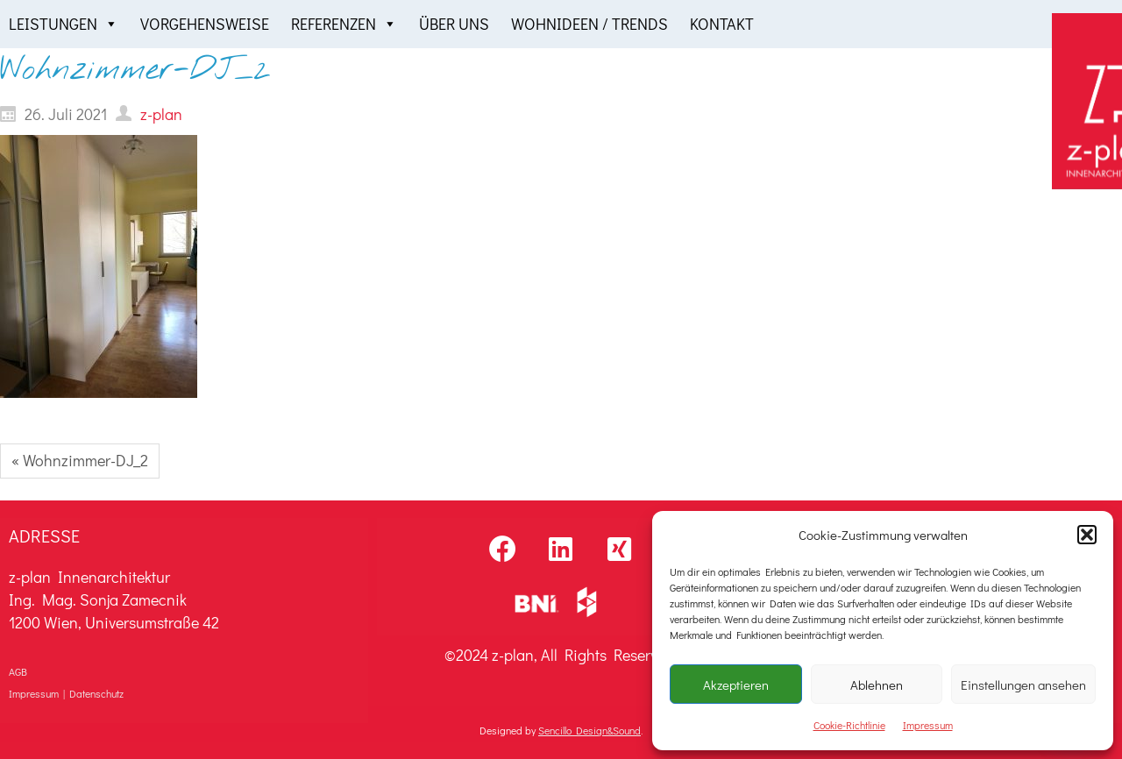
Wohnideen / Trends (589, 23)
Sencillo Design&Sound (589, 730)
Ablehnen (876, 684)
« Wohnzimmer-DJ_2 (79, 460)
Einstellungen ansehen (1023, 684)
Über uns (454, 23)
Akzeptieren (736, 684)
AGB (18, 671)
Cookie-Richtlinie (849, 725)
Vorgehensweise (204, 23)
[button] (1087, 534)
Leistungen (63, 24)
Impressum (928, 725)
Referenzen (344, 24)
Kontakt (722, 23)
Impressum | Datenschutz (66, 693)
